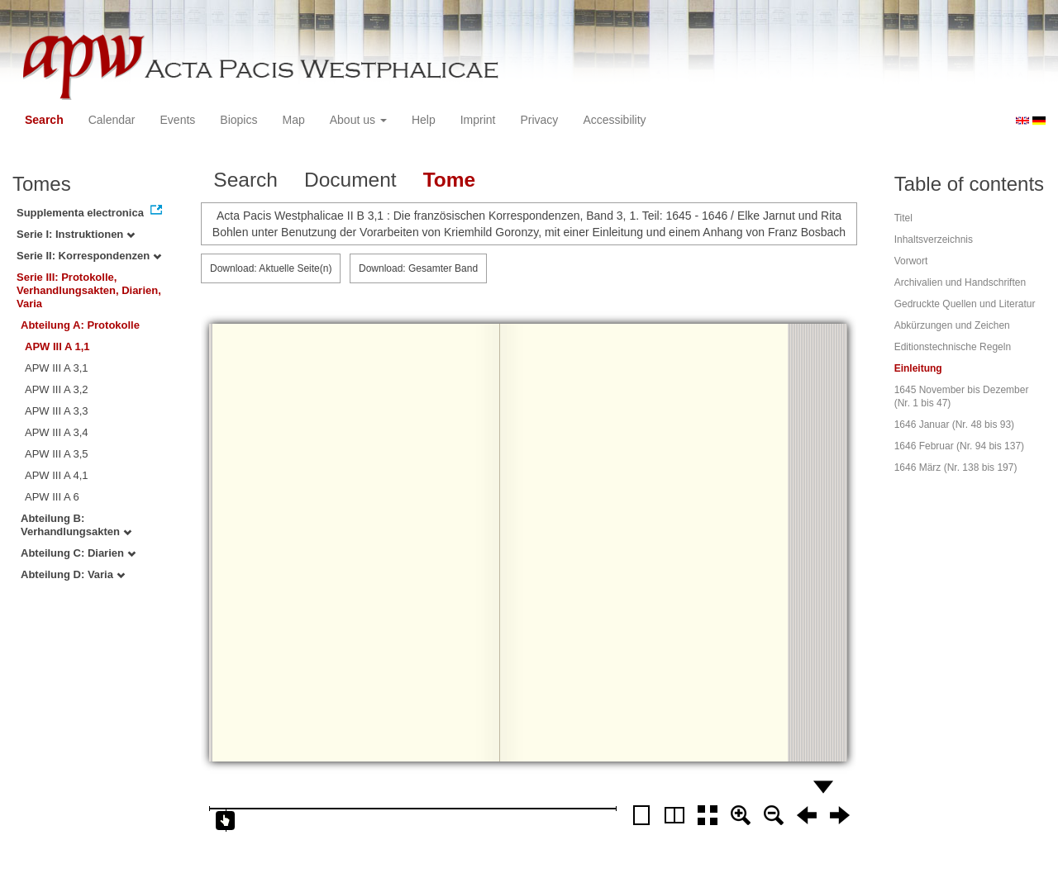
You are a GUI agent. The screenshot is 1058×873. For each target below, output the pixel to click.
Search (44, 119)
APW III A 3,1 (56, 368)
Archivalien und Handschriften (960, 282)
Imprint (478, 119)
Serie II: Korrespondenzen (89, 255)
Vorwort (911, 261)
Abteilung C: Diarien (78, 553)
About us (358, 119)
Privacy (539, 119)
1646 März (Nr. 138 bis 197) (955, 467)
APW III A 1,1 (57, 346)
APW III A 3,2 (56, 389)
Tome (449, 179)
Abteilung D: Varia (73, 574)
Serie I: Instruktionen (76, 234)
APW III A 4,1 (56, 475)
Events (178, 119)
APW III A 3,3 (56, 411)
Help (424, 119)
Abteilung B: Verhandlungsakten (76, 525)
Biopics (238, 119)
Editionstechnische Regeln (952, 347)
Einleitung (918, 368)
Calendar (112, 119)
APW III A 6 (52, 497)
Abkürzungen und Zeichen (952, 325)
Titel (903, 218)
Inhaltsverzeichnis (933, 239)
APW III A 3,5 (56, 454)
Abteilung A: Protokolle (80, 325)
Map (293, 119)
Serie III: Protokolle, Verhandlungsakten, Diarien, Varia (89, 290)
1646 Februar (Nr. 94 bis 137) (959, 446)
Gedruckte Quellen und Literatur (965, 304)
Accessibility (614, 119)
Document (350, 179)
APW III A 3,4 (56, 432)
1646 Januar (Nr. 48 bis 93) (954, 424)
